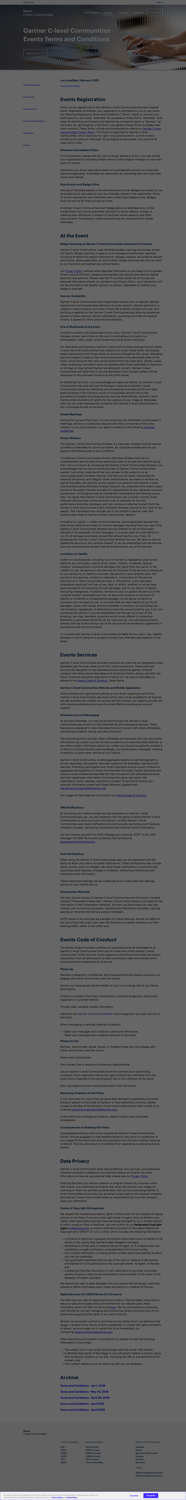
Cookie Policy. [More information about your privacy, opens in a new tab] (72, 1498)
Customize (134, 1496)
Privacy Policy (57, 1498)
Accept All (151, 1496)
